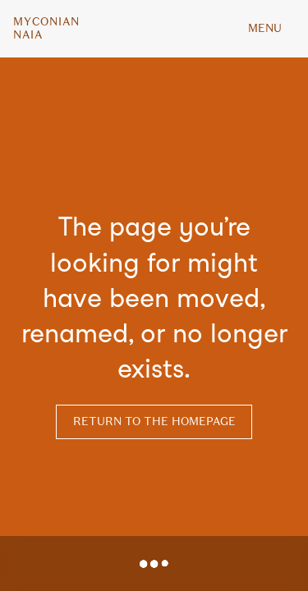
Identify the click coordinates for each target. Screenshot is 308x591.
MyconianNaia (46, 29)
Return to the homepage (154, 421)
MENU (265, 28)
